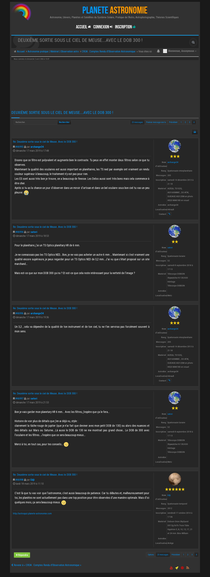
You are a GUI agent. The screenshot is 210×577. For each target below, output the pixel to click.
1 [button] (181, 122)
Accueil (83, 27)
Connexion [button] (103, 27)
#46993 (19, 146)
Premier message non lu (156, 122)
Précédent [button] (173, 122)
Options (151, 555)
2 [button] (185, 122)
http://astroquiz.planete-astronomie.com (32, 513)
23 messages (137, 122)
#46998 (19, 479)
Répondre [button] (21, 555)
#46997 (19, 398)
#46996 (19, 313)
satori (34, 232)
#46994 (19, 232)
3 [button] (189, 122)
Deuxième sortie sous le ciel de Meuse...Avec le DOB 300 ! (62, 112)
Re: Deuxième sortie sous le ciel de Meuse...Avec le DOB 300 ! (45, 141)
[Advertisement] (105, 84)
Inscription (125, 27)
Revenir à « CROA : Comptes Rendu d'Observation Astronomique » (46, 565)
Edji (32, 479)
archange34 (37, 146)
